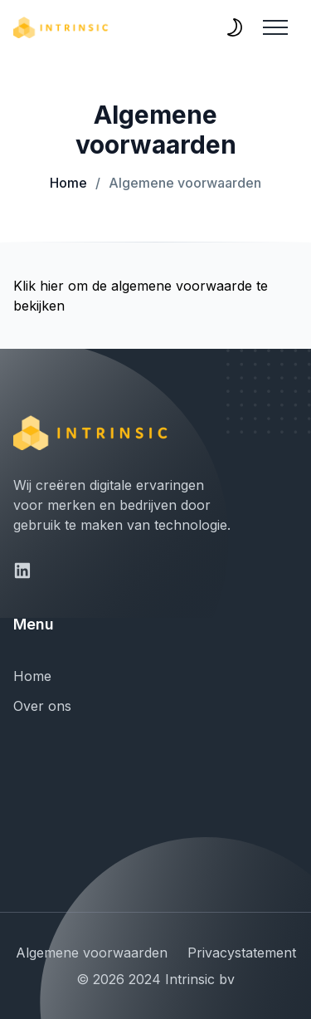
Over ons (42, 706)
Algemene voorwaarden (178, 183)
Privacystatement (241, 952)
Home (68, 182)
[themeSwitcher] (235, 27)
